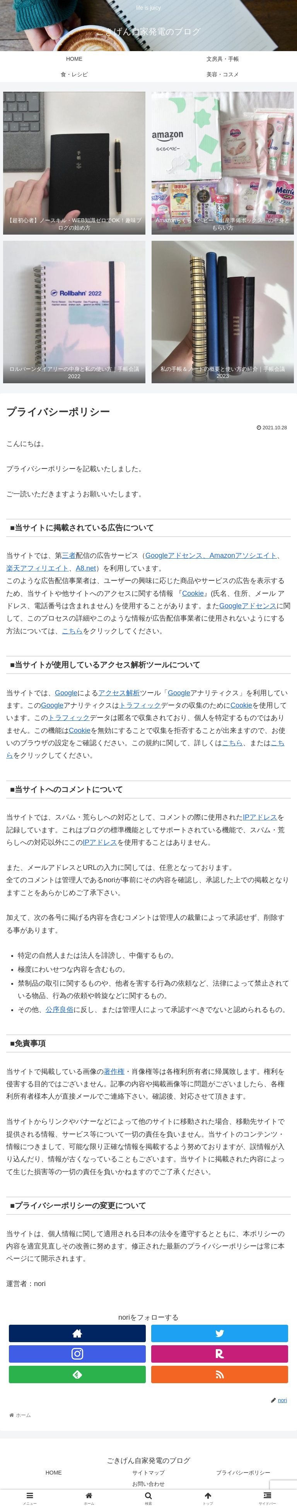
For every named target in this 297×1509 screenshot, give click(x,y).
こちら (72, 631)
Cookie (193, 593)
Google (66, 693)
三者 (69, 555)
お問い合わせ (148, 1484)
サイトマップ (148, 1473)
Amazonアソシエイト (243, 555)
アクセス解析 (119, 693)
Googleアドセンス (174, 555)
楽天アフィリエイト (37, 568)
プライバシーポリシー (243, 1473)
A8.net (86, 568)
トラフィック (140, 705)
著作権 (114, 1071)
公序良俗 (59, 1009)
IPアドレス (260, 817)
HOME (54, 1473)
